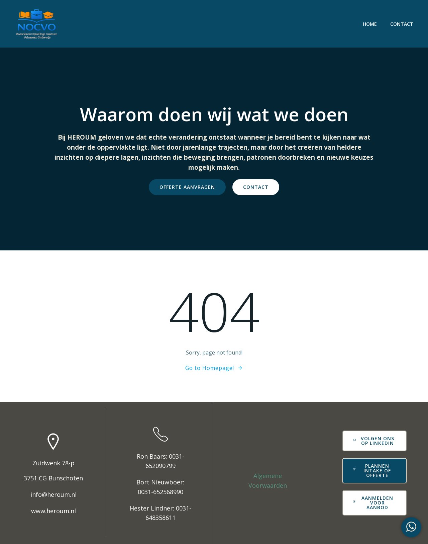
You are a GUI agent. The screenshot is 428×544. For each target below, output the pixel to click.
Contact (401, 24)
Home (370, 24)
